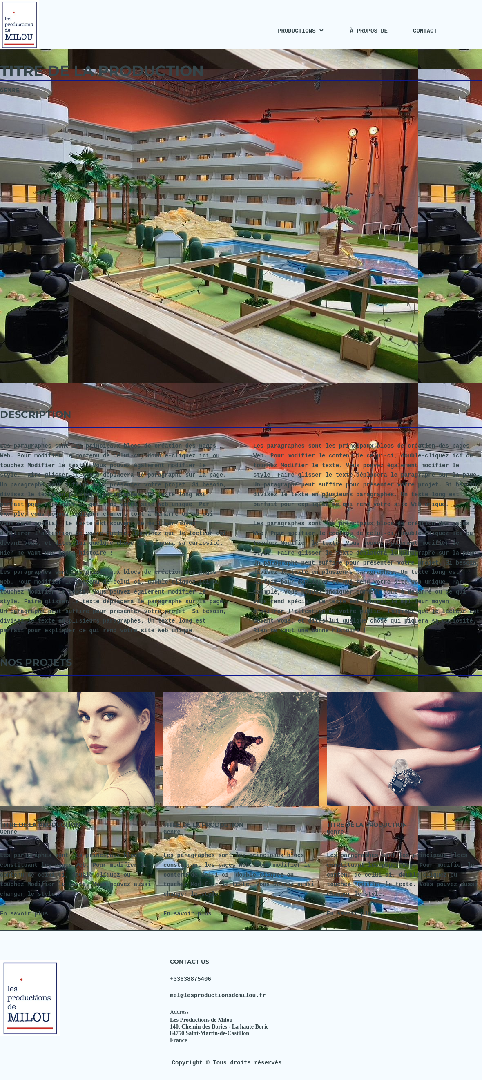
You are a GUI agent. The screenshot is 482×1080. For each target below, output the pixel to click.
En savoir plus (24, 913)
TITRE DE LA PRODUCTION (40, 824)
